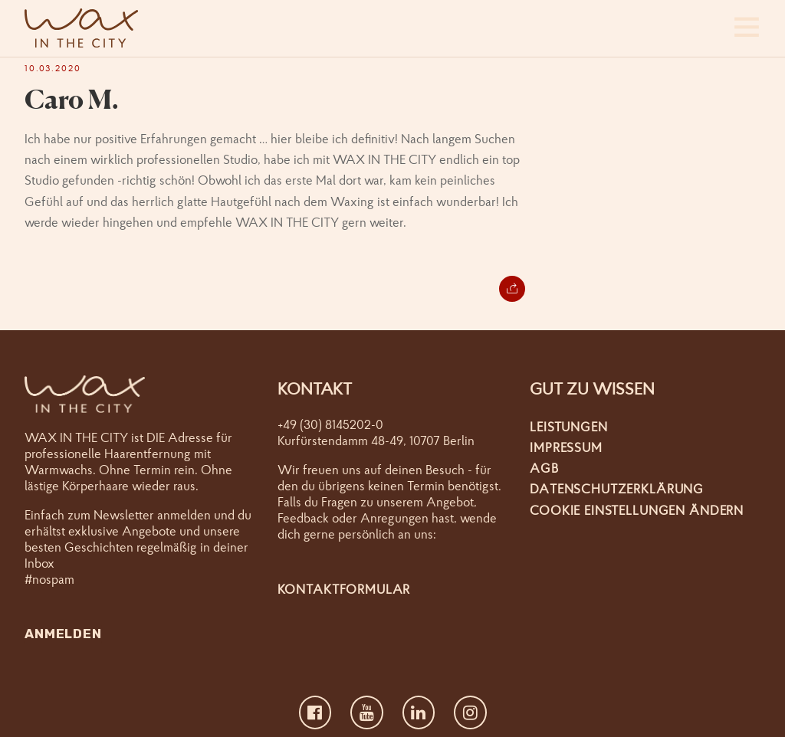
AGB (544, 468)
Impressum (566, 447)
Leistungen (569, 426)
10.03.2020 (53, 68)
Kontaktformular (344, 589)
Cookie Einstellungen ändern (637, 510)
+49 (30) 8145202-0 (330, 424)
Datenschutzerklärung (617, 488)
